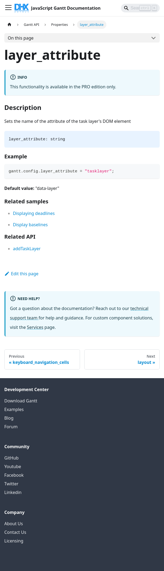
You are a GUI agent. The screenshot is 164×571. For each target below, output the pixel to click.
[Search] (140, 8)
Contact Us (15, 532)
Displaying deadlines (34, 213)
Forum (11, 427)
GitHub (11, 458)
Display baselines (30, 225)
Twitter (11, 484)
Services (35, 327)
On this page (21, 38)
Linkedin (13, 492)
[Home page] (9, 24)
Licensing (13, 541)
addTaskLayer (27, 249)
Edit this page (21, 274)
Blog (8, 418)
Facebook (14, 475)
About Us (13, 524)
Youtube (12, 466)
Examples (14, 409)
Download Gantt (20, 401)
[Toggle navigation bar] (8, 8)
